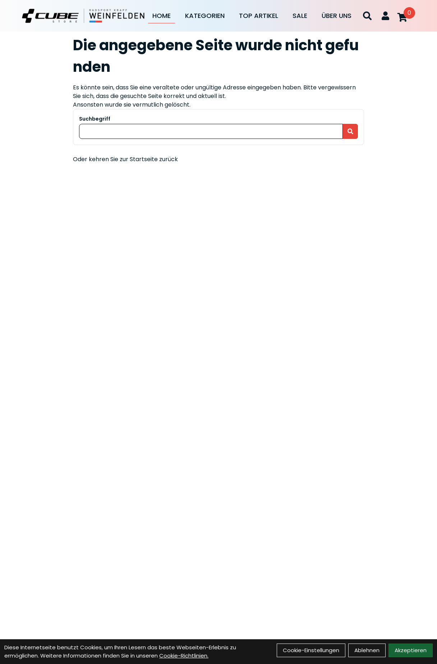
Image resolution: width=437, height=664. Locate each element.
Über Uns (336, 15)
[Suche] (367, 15)
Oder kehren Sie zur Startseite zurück (125, 159)
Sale (300, 15)
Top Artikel (258, 15)
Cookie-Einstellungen (311, 650)
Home (161, 15)
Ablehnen (367, 650)
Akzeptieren (411, 650)
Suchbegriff (94, 118)
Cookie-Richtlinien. (183, 655)
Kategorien (205, 15)
